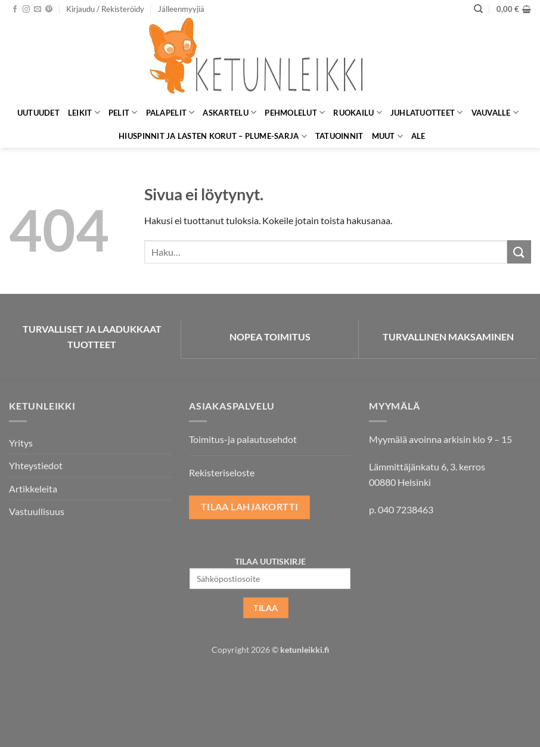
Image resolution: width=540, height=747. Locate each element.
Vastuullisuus (36, 511)
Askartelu (229, 112)
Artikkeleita (33, 488)
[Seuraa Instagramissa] (26, 9)
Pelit (123, 112)
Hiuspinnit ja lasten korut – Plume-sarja (213, 136)
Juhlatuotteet (426, 112)
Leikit (84, 112)
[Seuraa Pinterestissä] (48, 9)
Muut (387, 136)
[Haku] (478, 9)
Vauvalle (495, 112)
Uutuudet (38, 112)
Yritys (21, 442)
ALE (418, 136)
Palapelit (170, 112)
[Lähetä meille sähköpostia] (37, 9)
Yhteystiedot (36, 465)
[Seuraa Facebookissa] (14, 9)
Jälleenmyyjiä (181, 9)
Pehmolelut (295, 112)
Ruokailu (357, 112)
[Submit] (519, 252)
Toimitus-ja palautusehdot (243, 439)
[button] (105, 9)
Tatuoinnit (339, 136)
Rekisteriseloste (222, 472)
